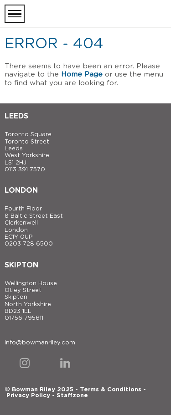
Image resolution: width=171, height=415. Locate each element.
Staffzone (72, 396)
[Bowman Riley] (120, 13)
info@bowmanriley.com (40, 343)
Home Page (82, 74)
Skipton (21, 265)
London (21, 190)
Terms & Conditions (110, 390)
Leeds (16, 116)
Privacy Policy (28, 396)
